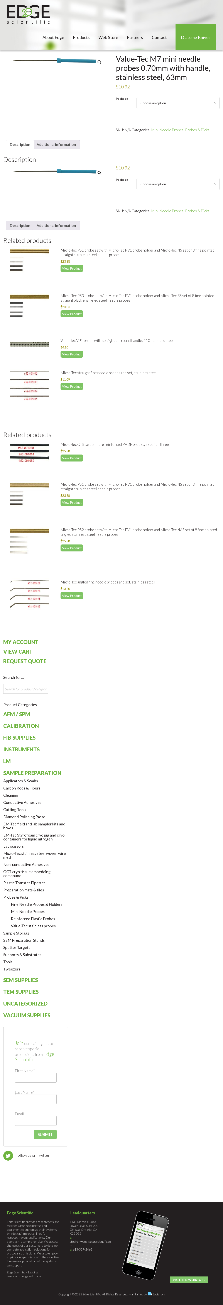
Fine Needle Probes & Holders (37, 904)
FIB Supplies (19, 737)
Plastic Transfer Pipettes (24, 882)
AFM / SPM (16, 714)
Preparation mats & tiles (23, 889)
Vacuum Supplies (26, 1015)
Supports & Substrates (22, 954)
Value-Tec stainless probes (33, 925)
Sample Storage (16, 933)
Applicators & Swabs (20, 780)
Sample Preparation (32, 773)
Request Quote (24, 661)
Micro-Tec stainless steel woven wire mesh (34, 855)
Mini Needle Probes (167, 130)
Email (20, 1113)
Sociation (159, 1294)
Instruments (21, 749)
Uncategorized (25, 1003)
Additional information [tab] (56, 144)
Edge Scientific (28, 14)
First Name (25, 1070)
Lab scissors (13, 846)
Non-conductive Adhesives (26, 864)
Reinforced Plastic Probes (33, 918)
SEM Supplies (20, 980)
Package (122, 98)
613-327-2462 (82, 1249)
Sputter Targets (16, 947)
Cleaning (10, 795)
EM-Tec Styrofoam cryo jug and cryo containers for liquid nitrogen (33, 837)
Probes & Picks (197, 130)
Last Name (24, 1092)
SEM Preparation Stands (24, 940)
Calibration (21, 726)
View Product (72, 268)
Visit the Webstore (189, 1279)
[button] (99, 62)
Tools (7, 961)
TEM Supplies (21, 992)
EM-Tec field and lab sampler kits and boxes (34, 826)
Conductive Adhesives (22, 802)
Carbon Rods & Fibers (21, 788)
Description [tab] (20, 144)
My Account (21, 642)
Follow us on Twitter (33, 1155)
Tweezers (11, 969)
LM (7, 761)
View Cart (18, 651)
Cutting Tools (14, 809)
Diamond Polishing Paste (24, 816)
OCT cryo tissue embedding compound (27, 873)
